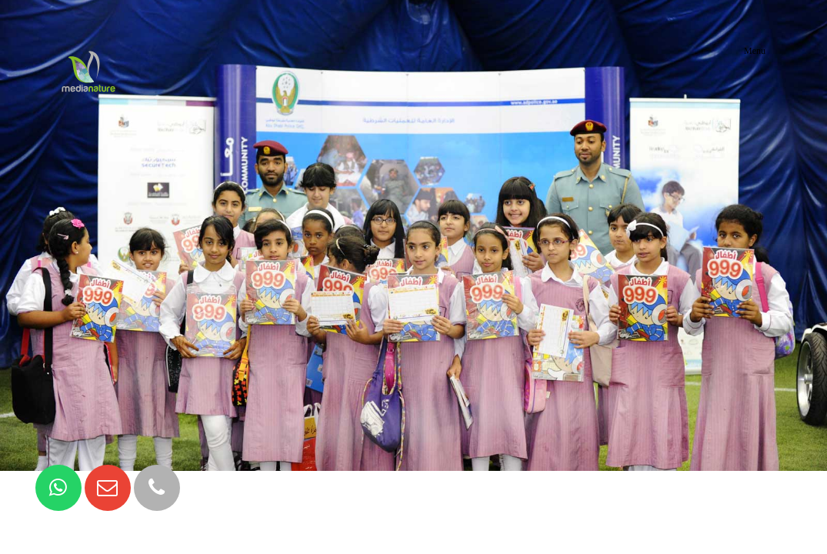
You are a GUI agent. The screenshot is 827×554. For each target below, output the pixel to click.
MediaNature (88, 50)
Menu (754, 50)
